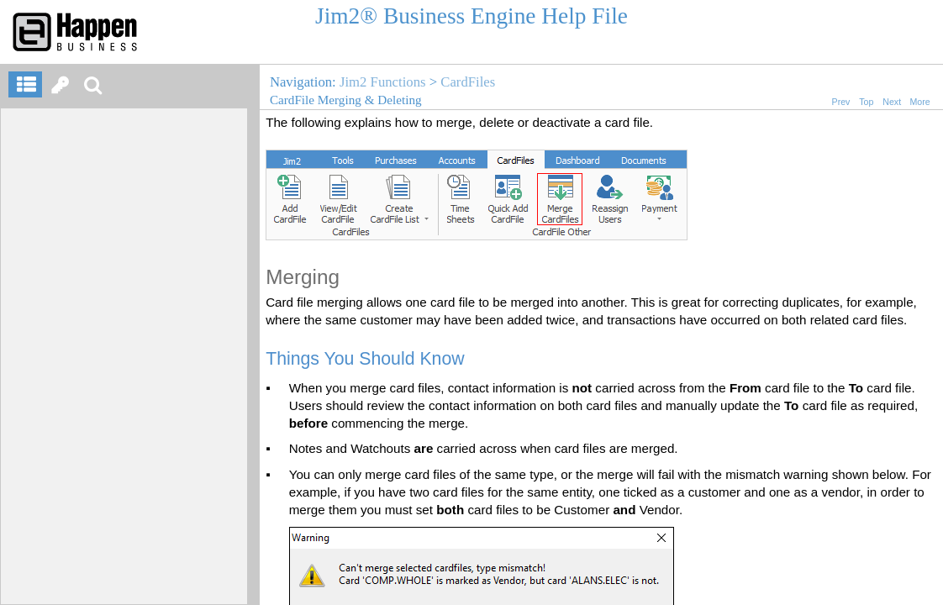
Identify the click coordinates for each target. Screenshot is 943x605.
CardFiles (467, 82)
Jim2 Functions (383, 82)
